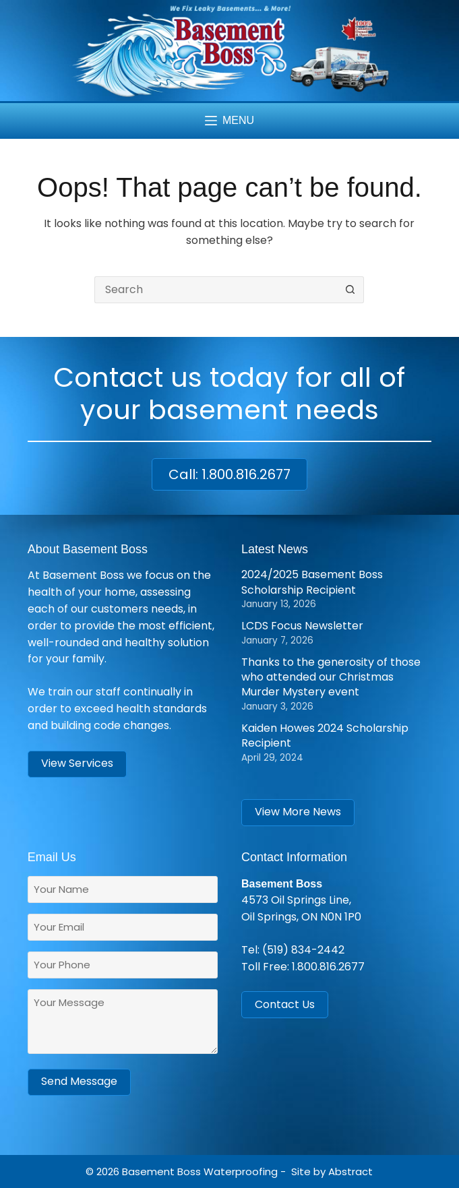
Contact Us (285, 1004)
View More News (298, 811)
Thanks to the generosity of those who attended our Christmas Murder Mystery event (331, 677)
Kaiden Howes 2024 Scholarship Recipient (324, 735)
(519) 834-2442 (303, 950)
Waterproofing (241, 1171)
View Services (77, 763)
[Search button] (350, 289)
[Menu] (229, 121)
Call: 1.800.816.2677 (229, 474)
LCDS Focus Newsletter (302, 625)
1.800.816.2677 (328, 966)
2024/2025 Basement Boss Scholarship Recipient (312, 582)
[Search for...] (215, 289)
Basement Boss (161, 1171)
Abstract (350, 1171)
